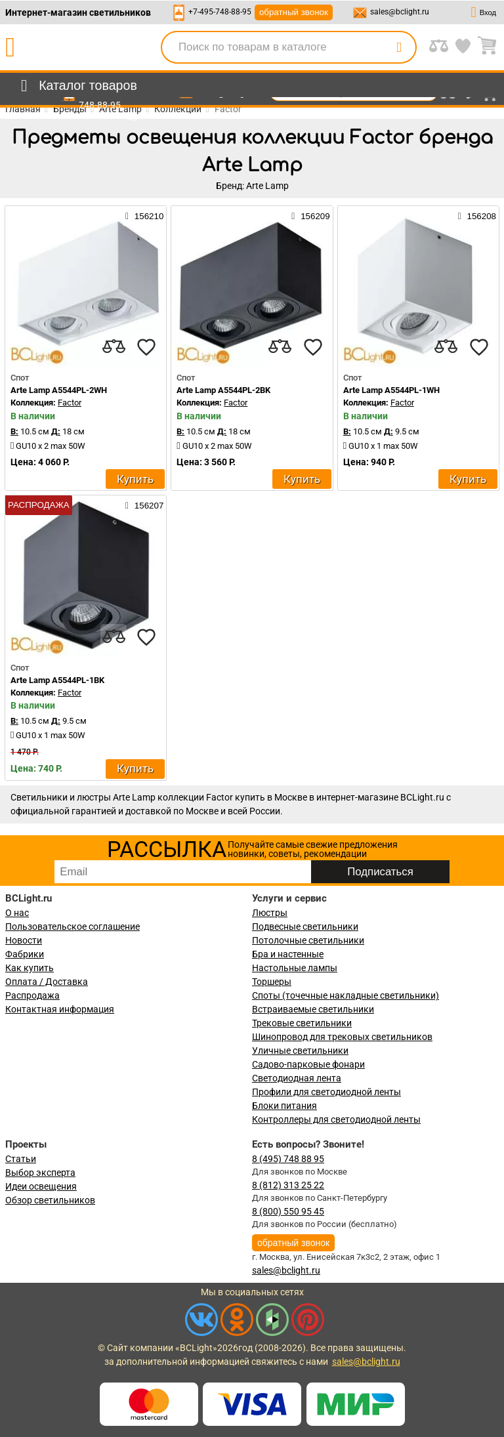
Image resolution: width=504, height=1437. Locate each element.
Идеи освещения (41, 1186)
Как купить (29, 968)
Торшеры (271, 981)
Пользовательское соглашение (72, 926)
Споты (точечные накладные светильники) (345, 995)
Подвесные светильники (305, 926)
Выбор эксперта (40, 1172)
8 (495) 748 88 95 (288, 1159)
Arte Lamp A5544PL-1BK (57, 680)
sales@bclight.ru (399, 11)
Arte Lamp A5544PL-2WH (58, 390)
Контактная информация (59, 1009)
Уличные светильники (300, 1050)
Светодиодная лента (296, 1078)
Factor (69, 402)
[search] (399, 47)
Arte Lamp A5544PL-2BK (223, 390)
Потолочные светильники (308, 940)
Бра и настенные (288, 954)
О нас (17, 912)
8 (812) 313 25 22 (288, 1185)
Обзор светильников (50, 1200)
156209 (310, 216)
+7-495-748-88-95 (219, 11)
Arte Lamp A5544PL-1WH (391, 390)
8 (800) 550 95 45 (288, 1211)
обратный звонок (293, 12)
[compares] (113, 347)
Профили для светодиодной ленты (326, 1092)
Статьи (20, 1159)
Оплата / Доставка (46, 981)
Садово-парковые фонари (308, 1064)
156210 (144, 216)
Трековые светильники (302, 1023)
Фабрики (24, 954)
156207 (144, 505)
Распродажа (32, 995)
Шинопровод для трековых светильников (342, 1036)
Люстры (269, 912)
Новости (23, 940)
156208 (477, 216)
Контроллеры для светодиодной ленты (336, 1119)
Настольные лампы (294, 968)
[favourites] (146, 347)
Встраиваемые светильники (313, 1009)
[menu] (76, 86)
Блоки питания (284, 1105)
